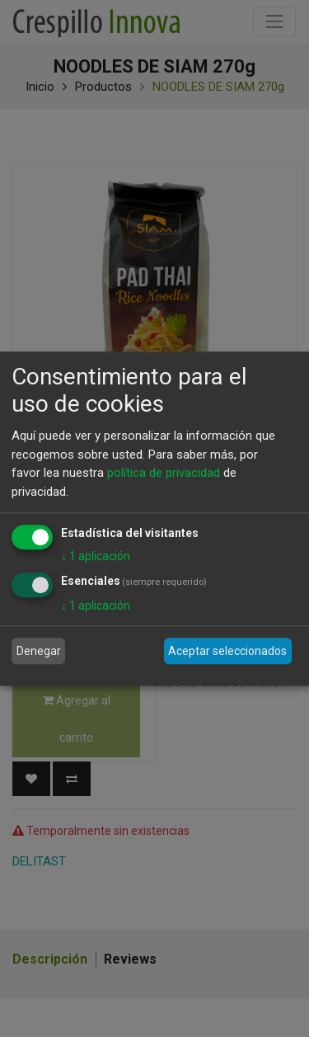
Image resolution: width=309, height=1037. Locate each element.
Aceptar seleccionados (227, 651)
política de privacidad (163, 472)
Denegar (38, 651)
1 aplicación (95, 556)
